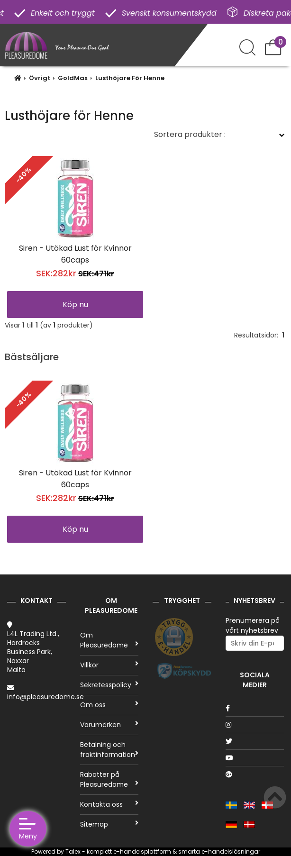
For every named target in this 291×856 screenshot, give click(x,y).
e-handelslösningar (230, 851)
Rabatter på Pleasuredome (109, 779)
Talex (73, 851)
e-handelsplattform (142, 851)
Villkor (109, 665)
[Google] (255, 774)
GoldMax (73, 77)
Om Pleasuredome (109, 640)
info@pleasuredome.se (45, 696)
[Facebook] (255, 708)
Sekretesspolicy (109, 685)
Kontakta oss (109, 804)
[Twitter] (255, 741)
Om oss (109, 705)
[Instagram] (255, 725)
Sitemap (109, 824)
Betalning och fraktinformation (109, 749)
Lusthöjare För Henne (129, 77)
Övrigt (39, 77)
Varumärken (109, 724)
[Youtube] (255, 758)
